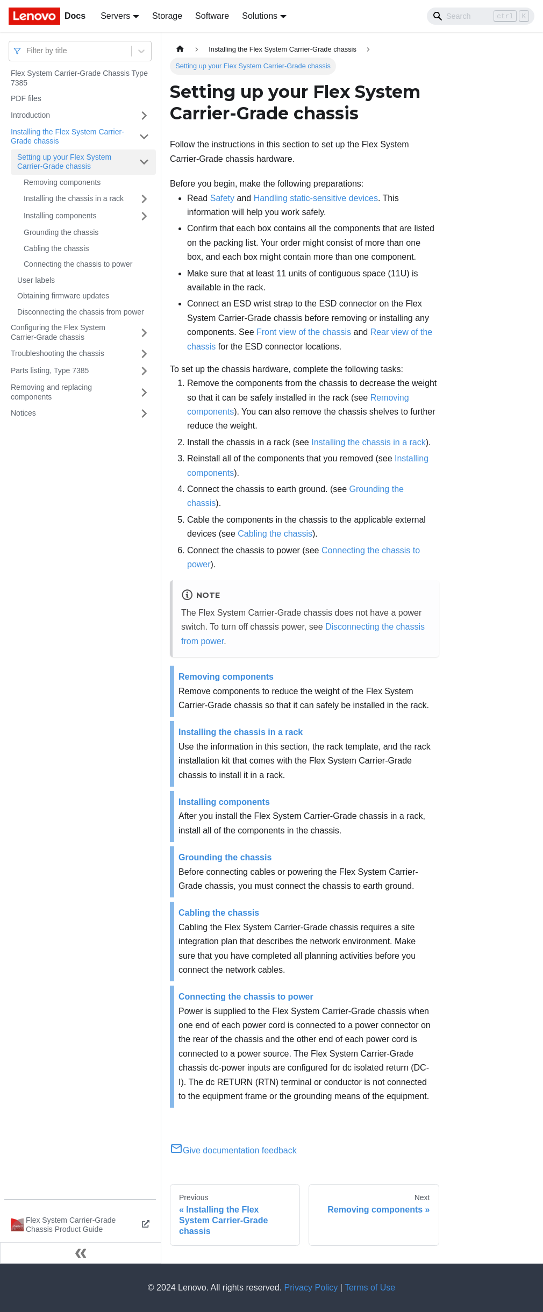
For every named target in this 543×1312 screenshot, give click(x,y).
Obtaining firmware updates (63, 295)
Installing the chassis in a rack (74, 198)
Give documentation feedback (233, 1150)
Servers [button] (115, 15)
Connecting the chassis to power (78, 264)
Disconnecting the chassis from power (80, 312)
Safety (222, 198)
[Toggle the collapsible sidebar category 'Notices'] (144, 413)
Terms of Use (370, 1287)
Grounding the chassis (61, 232)
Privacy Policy (311, 1287)
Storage (167, 15)
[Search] (480, 16)
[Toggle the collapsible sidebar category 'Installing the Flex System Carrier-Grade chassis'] (144, 136)
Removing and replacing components (51, 392)
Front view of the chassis (303, 332)
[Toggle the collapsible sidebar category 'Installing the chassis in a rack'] (144, 199)
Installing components (60, 215)
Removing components (62, 182)
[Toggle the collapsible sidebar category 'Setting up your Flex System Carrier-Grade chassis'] (144, 162)
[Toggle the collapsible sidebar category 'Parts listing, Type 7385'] (144, 371)
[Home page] (180, 49)
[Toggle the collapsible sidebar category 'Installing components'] (144, 216)
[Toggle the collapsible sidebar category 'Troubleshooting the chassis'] (144, 353)
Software (212, 15)
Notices (23, 413)
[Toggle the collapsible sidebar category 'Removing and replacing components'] (144, 392)
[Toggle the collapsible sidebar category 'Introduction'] (144, 115)
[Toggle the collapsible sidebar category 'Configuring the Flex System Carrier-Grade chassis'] (144, 332)
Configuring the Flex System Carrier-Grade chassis (58, 332)
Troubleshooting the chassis (57, 353)
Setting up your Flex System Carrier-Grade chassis (64, 162)
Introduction (30, 115)
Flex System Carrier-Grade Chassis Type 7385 (79, 78)
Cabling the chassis (56, 248)
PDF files (26, 98)
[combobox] (27, 51)
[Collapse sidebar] (80, 1253)
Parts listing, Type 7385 (50, 370)
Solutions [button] (259, 15)
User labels (36, 280)
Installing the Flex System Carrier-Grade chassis (67, 136)
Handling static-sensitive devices (316, 198)
